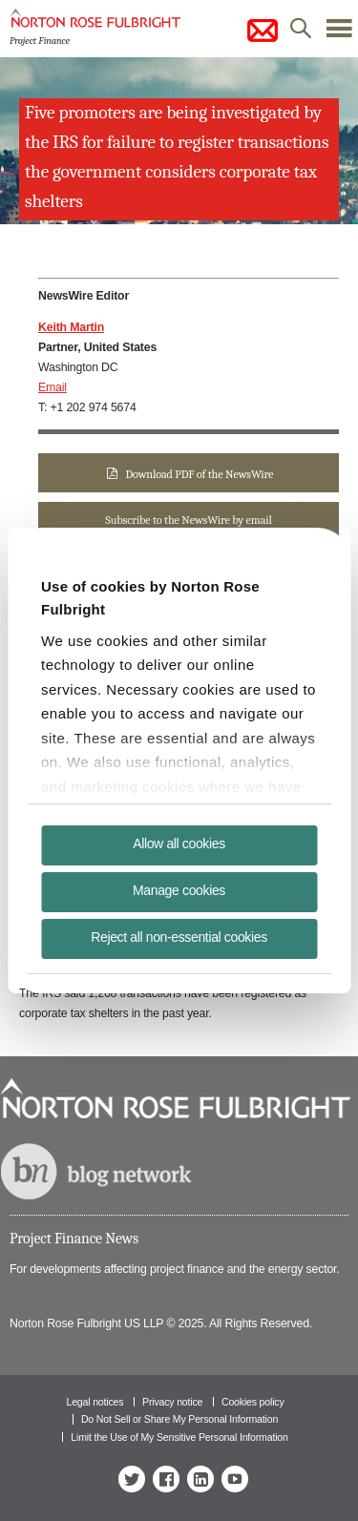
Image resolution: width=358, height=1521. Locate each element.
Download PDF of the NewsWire (199, 474)
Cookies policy (252, 1401)
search (301, 33)
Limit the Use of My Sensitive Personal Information (179, 1437)
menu (339, 33)
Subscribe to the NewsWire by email (188, 520)
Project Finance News (74, 1238)
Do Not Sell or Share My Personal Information (179, 1419)
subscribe (262, 30)
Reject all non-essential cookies (179, 937)
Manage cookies (179, 890)
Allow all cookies (179, 843)
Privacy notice (172, 1401)
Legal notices (94, 1401)
